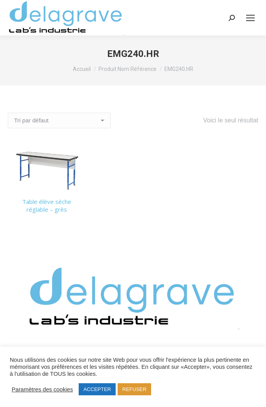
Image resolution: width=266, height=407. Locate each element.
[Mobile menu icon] (250, 18)
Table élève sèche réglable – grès (46, 205)
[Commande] (59, 120)
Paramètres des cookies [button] (42, 389)
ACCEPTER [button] (97, 389)
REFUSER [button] (134, 389)
